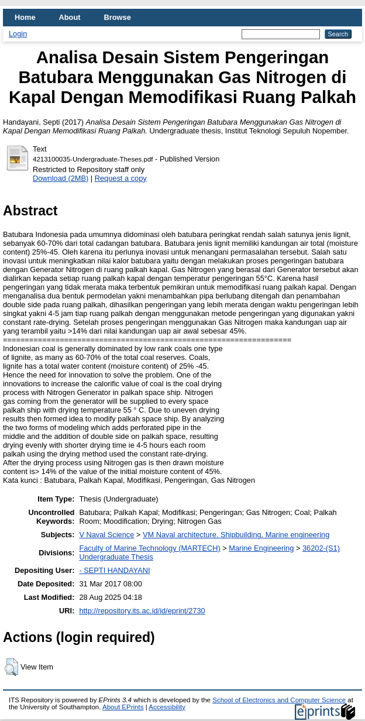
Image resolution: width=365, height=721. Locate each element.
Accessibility (167, 706)
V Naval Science (106, 534)
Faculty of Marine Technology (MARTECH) (149, 548)
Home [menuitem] (25, 17)
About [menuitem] (70, 17)
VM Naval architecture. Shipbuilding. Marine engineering (236, 534)
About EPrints (122, 706)
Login (18, 33)
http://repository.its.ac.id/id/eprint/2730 (142, 610)
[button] (11, 667)
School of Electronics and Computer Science (279, 699)
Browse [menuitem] (117, 17)
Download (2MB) (60, 178)
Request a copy (121, 178)
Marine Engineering (261, 548)
